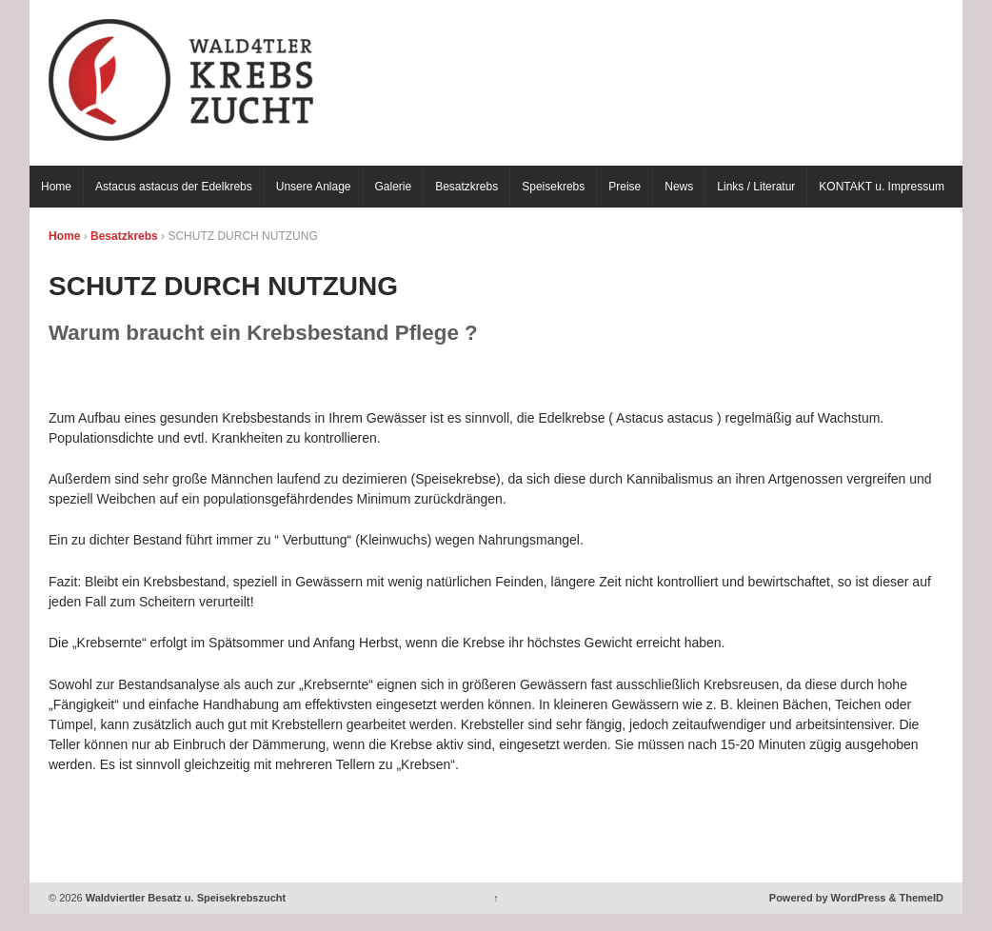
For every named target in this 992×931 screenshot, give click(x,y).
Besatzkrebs (466, 186)
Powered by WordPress (827, 897)
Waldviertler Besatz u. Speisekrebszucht (185, 897)
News (679, 186)
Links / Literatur (756, 186)
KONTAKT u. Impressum (881, 186)
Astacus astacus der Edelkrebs (173, 186)
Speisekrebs (553, 186)
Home (56, 186)
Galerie (393, 186)
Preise (624, 186)
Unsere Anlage (313, 186)
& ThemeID (916, 897)
